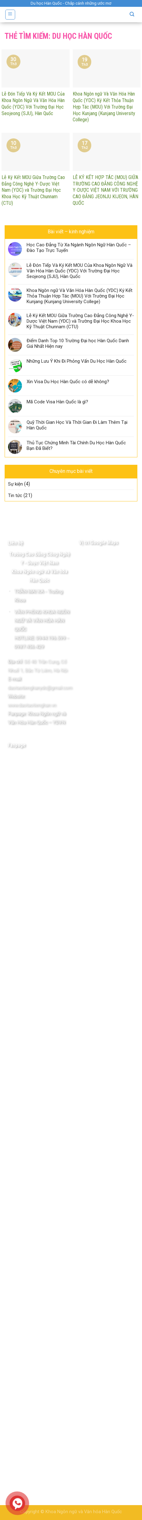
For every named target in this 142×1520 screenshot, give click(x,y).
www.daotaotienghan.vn (32, 705)
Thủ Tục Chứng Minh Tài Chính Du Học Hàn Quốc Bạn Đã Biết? (76, 445)
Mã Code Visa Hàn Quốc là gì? (57, 402)
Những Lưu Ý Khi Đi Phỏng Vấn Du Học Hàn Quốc (77, 361)
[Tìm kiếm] (132, 14)
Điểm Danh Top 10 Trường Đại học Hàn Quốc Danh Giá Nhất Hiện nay (78, 343)
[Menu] (10, 15)
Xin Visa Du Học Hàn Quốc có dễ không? (68, 381)
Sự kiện (15, 484)
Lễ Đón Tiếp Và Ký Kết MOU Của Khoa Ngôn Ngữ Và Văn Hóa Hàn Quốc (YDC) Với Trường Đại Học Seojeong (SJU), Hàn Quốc (79, 270)
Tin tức (15, 495)
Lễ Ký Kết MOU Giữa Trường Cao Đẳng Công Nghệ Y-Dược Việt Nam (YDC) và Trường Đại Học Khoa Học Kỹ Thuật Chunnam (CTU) (80, 321)
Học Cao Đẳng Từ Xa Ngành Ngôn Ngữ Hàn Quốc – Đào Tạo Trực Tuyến (79, 247)
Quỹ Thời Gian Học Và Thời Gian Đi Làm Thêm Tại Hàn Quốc (77, 425)
